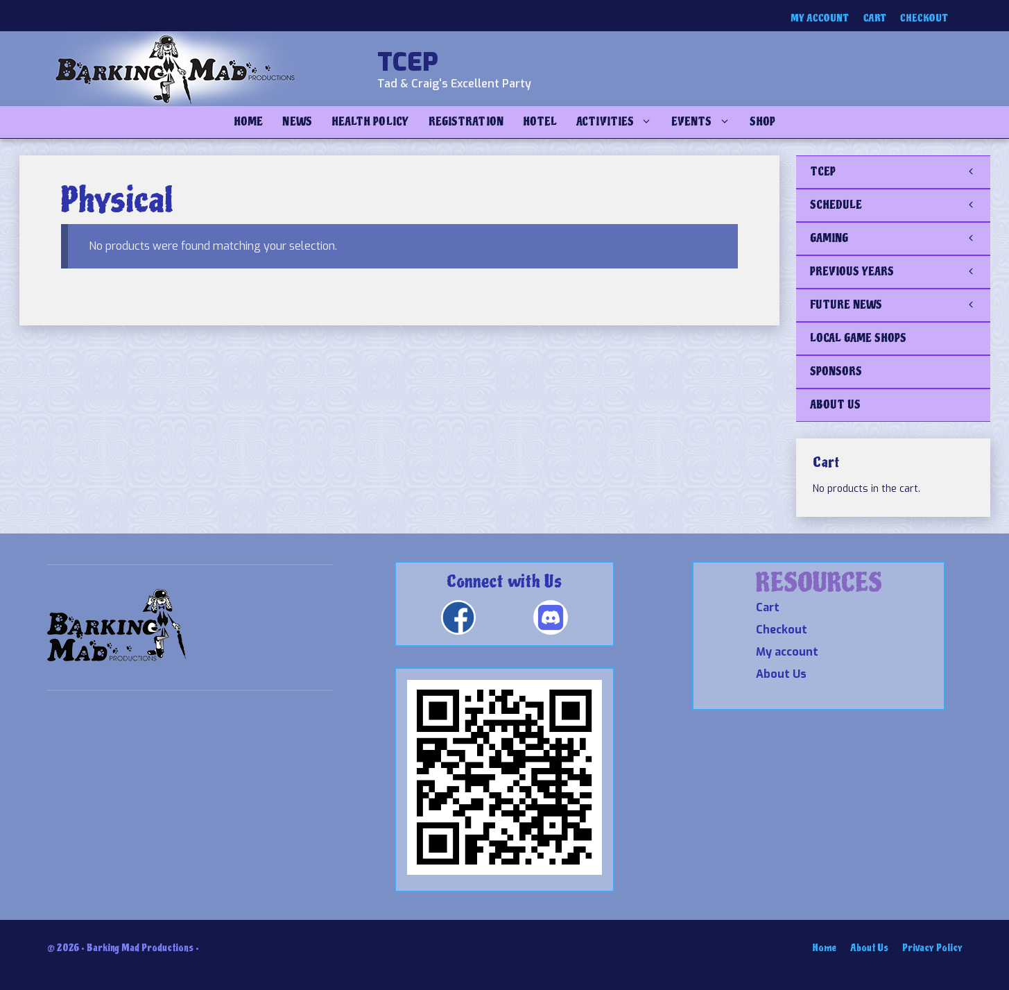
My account (820, 18)
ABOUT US (835, 405)
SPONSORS (836, 371)
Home (248, 121)
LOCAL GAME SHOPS (858, 338)
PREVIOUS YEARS (900, 272)
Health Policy (370, 121)
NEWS (296, 121)
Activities (619, 122)
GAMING (900, 238)
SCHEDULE (900, 205)
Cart (874, 18)
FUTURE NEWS (900, 305)
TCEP (407, 62)
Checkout (924, 18)
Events (705, 122)
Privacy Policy (932, 948)
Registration (466, 121)
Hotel (540, 121)
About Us (781, 674)
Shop (762, 121)
